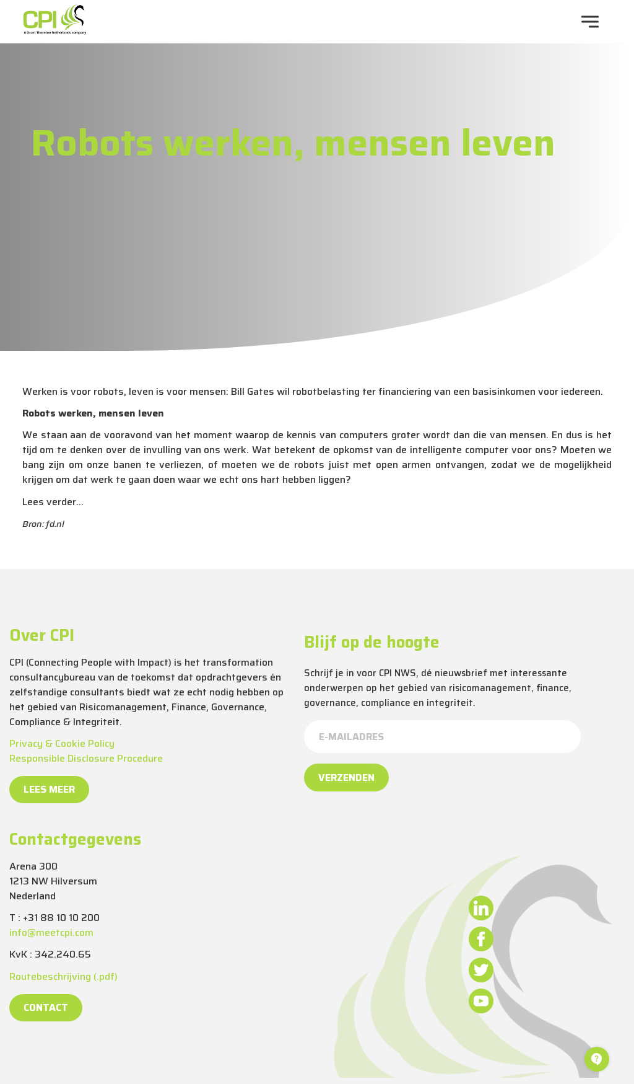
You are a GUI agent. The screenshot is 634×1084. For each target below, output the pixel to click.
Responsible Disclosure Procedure (86, 758)
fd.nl (55, 524)
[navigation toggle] (590, 21)
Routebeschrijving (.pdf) (63, 976)
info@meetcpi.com (51, 932)
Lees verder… (53, 501)
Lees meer (49, 789)
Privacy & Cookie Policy (62, 743)
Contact (46, 1007)
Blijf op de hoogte (372, 642)
